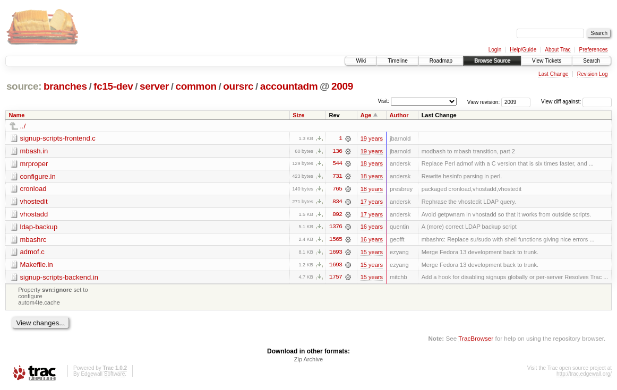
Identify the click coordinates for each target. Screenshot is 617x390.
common (196, 86)
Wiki (361, 61)
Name (17, 115)
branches (65, 86)
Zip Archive (308, 361)
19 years (372, 138)
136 (337, 151)
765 (337, 189)
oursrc (238, 86)
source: (23, 86)
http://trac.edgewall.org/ (584, 375)
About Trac (557, 50)
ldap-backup (39, 227)
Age (366, 115)
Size (298, 115)
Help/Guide (523, 50)
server (154, 86)
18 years (372, 164)
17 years (372, 202)
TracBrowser (475, 339)
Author (399, 115)
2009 (342, 86)
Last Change (553, 74)
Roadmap (441, 61)
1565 (335, 240)
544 (337, 164)
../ (23, 126)
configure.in (38, 176)
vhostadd (34, 215)
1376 (335, 227)
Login (495, 50)
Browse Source (492, 61)
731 (337, 176)
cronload (33, 189)
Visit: (383, 101)
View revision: (483, 102)
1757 (335, 278)
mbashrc (33, 240)
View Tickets (546, 61)
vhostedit (34, 202)
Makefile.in (36, 266)
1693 (335, 253)
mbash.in (34, 151)
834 (337, 202)
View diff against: (576, 102)
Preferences (593, 50)
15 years (372, 253)
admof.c (32, 253)
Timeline (397, 61)
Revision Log (592, 74)
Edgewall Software (103, 375)
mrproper (34, 164)
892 (337, 215)
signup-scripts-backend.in (59, 278)
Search (591, 61)
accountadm (289, 86)
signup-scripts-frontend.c (58, 138)
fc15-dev (113, 86)
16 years (372, 227)
